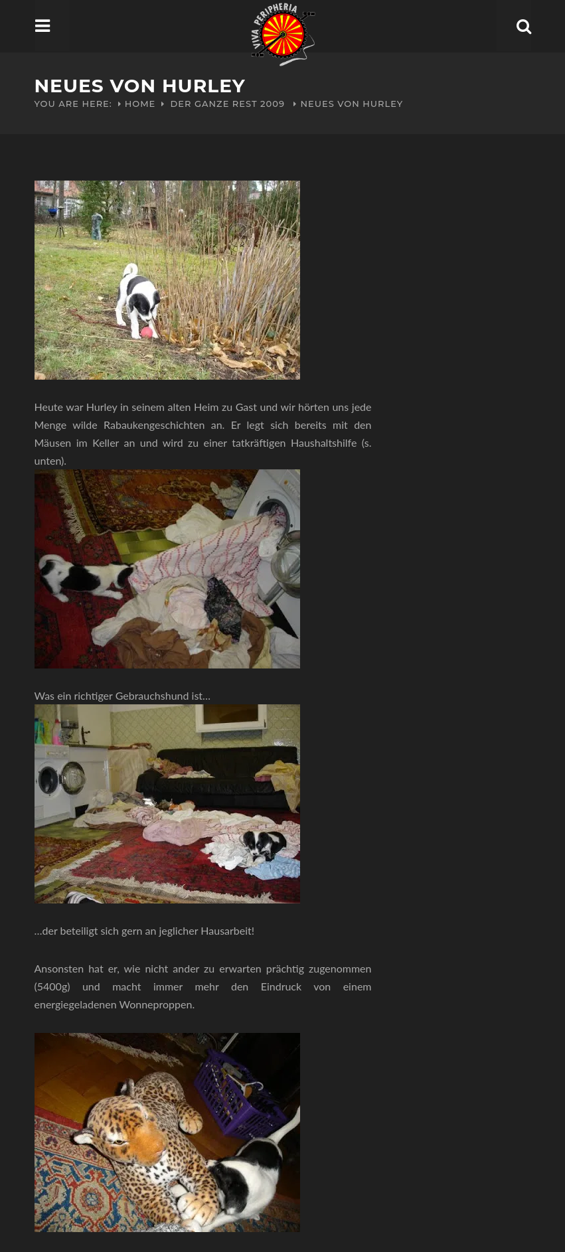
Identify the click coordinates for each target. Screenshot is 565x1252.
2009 (272, 103)
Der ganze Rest (214, 103)
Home (140, 103)
